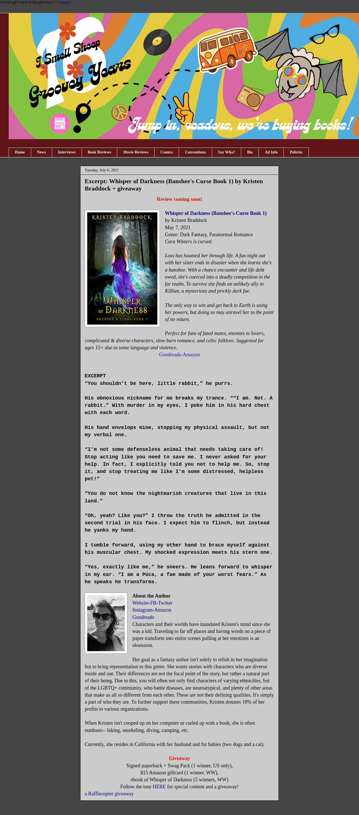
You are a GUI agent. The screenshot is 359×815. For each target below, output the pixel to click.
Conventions (195, 152)
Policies (296, 152)
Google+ (65, 2)
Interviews (67, 152)
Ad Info (271, 152)
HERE (159, 786)
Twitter (165, 603)
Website (140, 603)
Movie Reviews (135, 152)
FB (153, 603)
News (41, 152)
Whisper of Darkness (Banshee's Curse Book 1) (216, 213)
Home (20, 152)
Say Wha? (226, 152)
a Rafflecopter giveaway (109, 793)
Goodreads (143, 617)
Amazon (162, 610)
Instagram (142, 610)
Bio (250, 152)
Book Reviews (99, 152)
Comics (166, 152)
